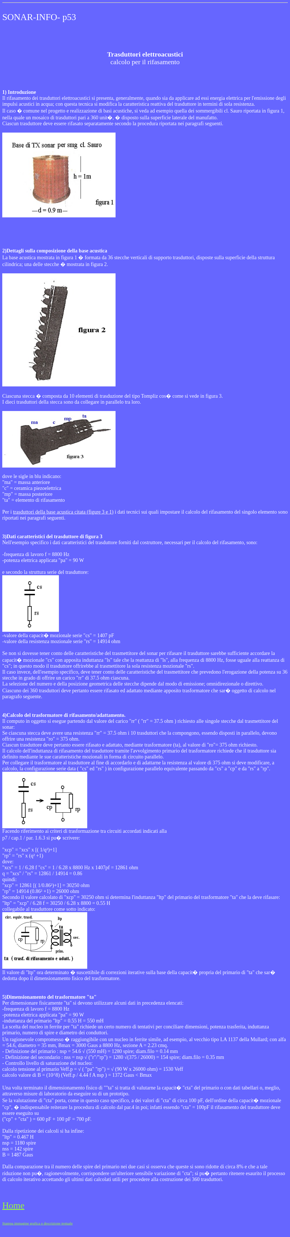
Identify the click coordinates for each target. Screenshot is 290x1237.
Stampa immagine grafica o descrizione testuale (37, 1223)
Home (13, 1205)
